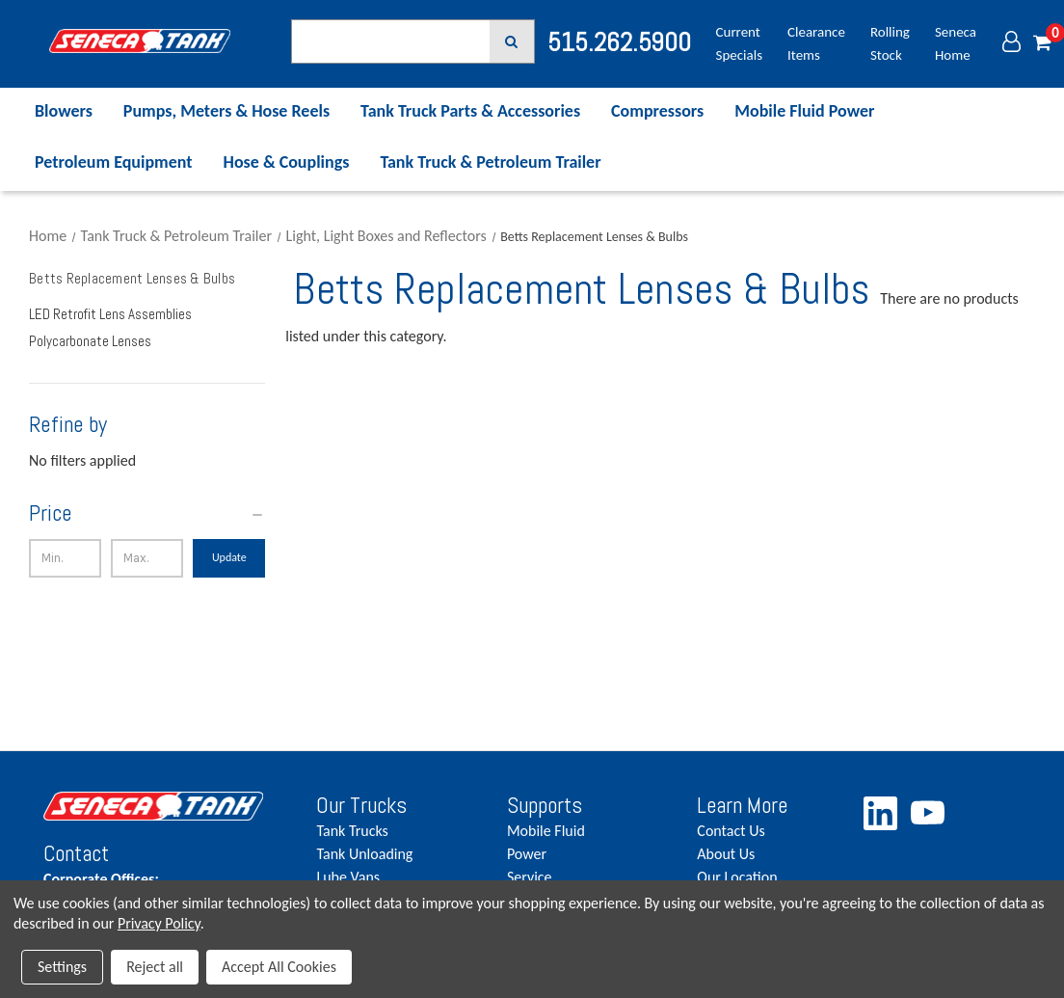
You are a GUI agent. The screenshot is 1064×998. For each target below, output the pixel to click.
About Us (726, 854)
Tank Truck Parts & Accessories (470, 110)
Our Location (737, 877)
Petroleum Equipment (114, 162)
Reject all (154, 967)
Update (229, 557)
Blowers (64, 110)
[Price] (147, 513)
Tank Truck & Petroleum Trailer (490, 162)
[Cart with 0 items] (1042, 43)
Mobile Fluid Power (804, 110)
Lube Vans (348, 877)
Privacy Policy (159, 923)
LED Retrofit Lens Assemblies (110, 314)
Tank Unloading (364, 854)
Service (529, 877)
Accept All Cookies (279, 967)
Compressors (657, 110)
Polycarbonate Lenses (90, 341)
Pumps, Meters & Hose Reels (226, 110)
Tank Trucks (351, 831)
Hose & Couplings (287, 162)
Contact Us (730, 831)
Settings (62, 967)
